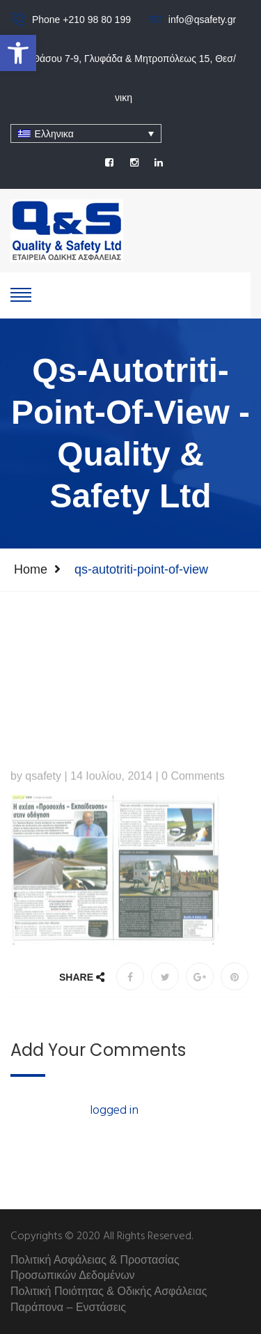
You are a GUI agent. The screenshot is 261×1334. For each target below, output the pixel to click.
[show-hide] (20, 293)
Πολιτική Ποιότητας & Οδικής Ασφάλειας (108, 1291)
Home (30, 569)
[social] (109, 162)
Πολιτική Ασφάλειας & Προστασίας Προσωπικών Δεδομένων (95, 1268)
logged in (114, 1111)
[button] (18, 53)
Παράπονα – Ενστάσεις (68, 1307)
